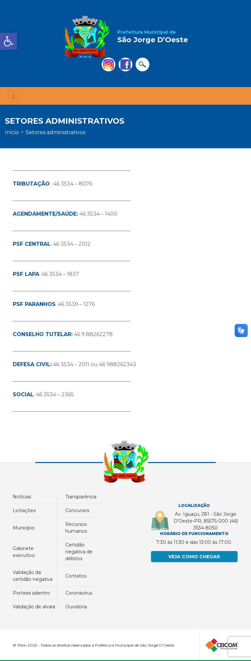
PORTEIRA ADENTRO (31, 593)
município (24, 528)
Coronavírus (78, 593)
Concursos (77, 510)
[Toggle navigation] (13, 96)
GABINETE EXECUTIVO (24, 551)
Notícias (22, 497)
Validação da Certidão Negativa (33, 575)
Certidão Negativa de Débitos (78, 552)
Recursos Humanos (76, 527)
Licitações (24, 510)
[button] (8, 41)
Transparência (80, 497)
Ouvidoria (76, 607)
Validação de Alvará (34, 607)
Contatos (75, 576)
